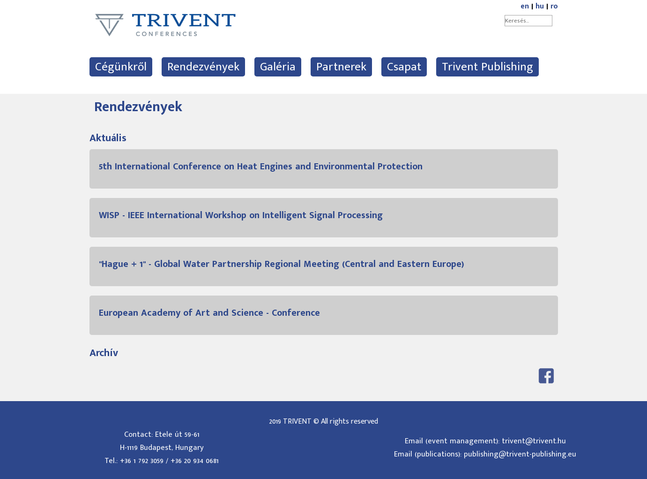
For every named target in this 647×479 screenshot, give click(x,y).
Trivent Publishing (487, 66)
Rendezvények (203, 66)
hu (539, 6)
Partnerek (341, 66)
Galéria (278, 66)
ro (554, 6)
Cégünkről (121, 66)
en (525, 6)
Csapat (404, 66)
